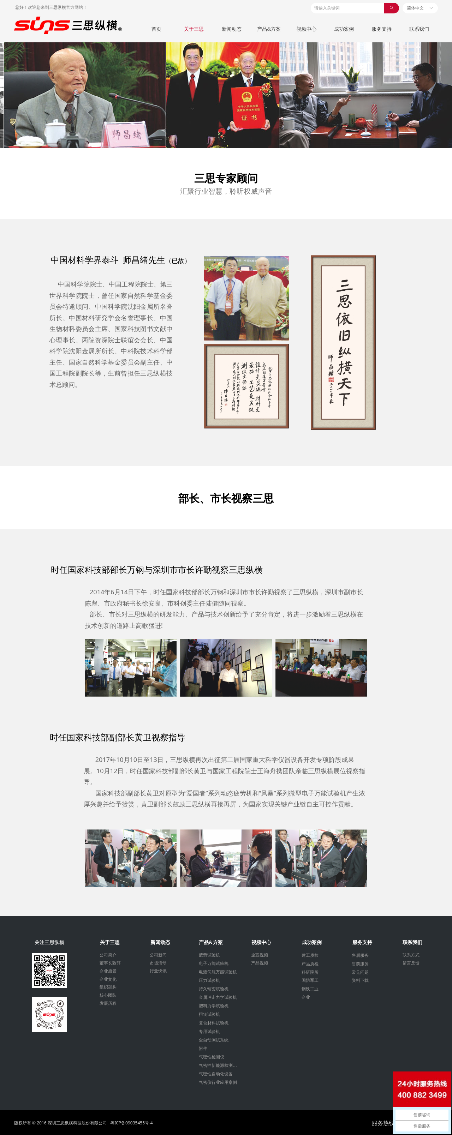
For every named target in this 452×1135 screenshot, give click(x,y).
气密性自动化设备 (216, 1073)
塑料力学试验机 (213, 1005)
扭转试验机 (209, 1014)
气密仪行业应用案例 (218, 1082)
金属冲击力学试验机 (218, 997)
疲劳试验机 (209, 955)
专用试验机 (209, 1031)
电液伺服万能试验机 (218, 971)
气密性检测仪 (211, 1057)
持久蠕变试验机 (213, 988)
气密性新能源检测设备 (220, 1065)
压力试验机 (209, 980)
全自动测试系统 (213, 1040)
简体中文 (415, 8)
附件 (203, 1048)
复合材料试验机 (213, 1023)
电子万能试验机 (213, 963)
